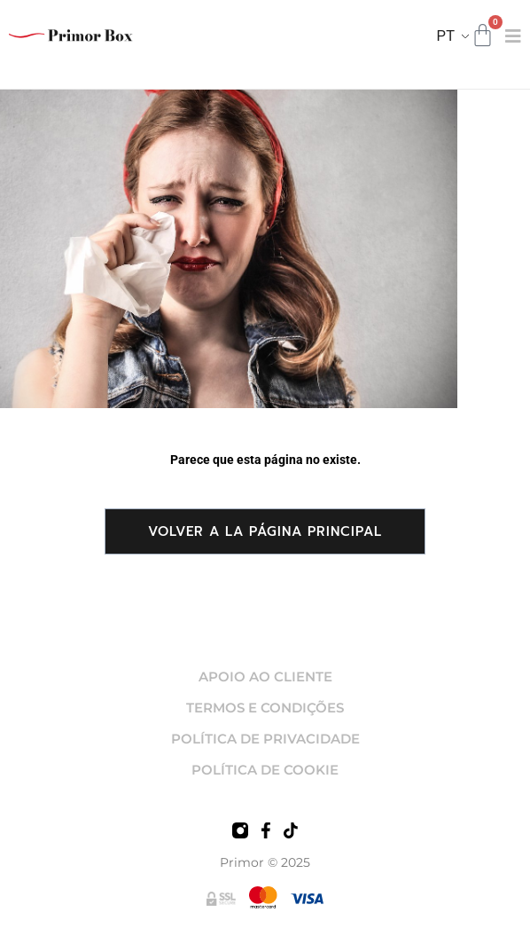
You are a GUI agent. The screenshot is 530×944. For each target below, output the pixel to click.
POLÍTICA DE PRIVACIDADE (265, 738)
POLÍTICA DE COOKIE (265, 769)
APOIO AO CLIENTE (265, 676)
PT (446, 35)
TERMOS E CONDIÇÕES (265, 707)
